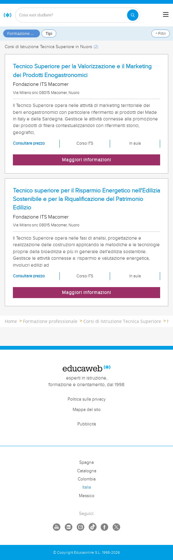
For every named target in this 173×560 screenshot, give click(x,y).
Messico (86, 495)
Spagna (86, 462)
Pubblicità (86, 424)
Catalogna (86, 471)
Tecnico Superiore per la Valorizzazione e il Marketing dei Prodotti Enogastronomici (82, 70)
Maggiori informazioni (86, 160)
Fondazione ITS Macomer (41, 84)
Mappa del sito (87, 409)
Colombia (87, 479)
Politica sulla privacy (87, 399)
